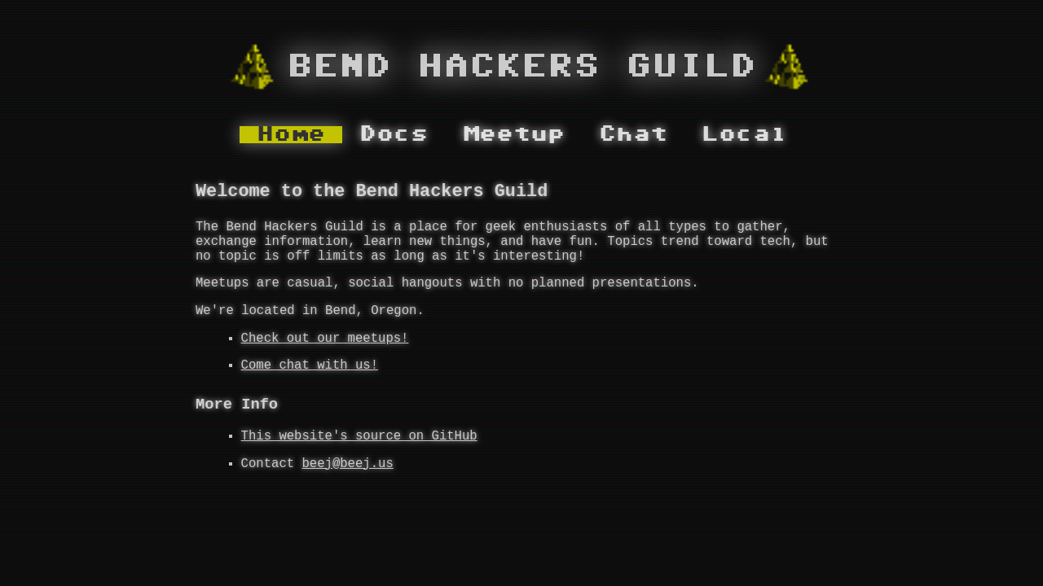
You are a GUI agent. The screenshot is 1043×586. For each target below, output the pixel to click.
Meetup (513, 134)
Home (291, 134)
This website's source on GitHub (359, 466)
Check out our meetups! (325, 360)
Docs (393, 134)
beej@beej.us (347, 497)
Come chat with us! (309, 390)
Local (744, 134)
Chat (633, 134)
